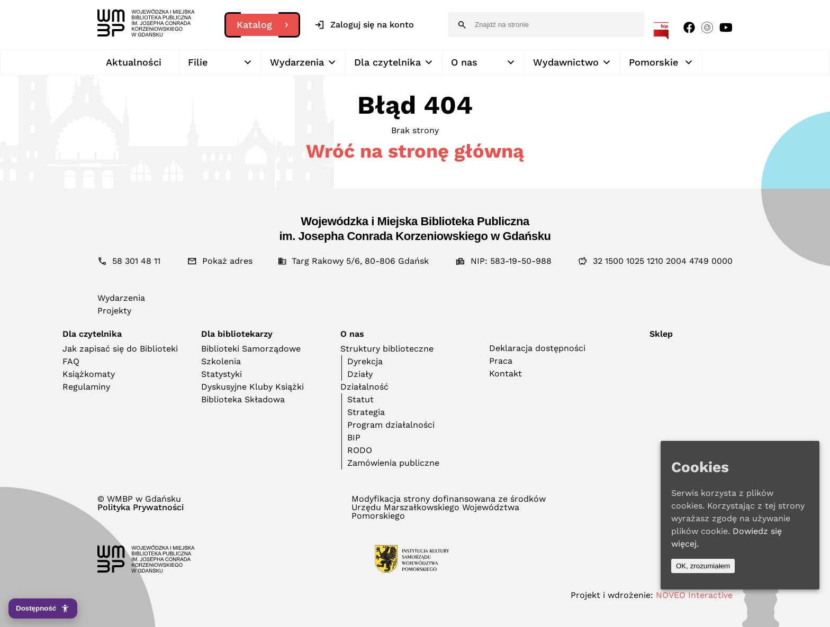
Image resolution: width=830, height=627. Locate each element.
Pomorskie (661, 62)
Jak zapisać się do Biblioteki (120, 349)
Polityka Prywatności (140, 507)
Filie (220, 62)
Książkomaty (88, 374)
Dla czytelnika (394, 62)
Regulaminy (86, 387)
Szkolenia (221, 361)
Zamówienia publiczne (393, 463)
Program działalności (391, 425)
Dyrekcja (365, 361)
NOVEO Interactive (694, 595)
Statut (360, 399)
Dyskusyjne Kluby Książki (252, 387)
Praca (500, 361)
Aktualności (133, 62)
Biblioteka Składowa (243, 399)
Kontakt (505, 373)
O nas (483, 62)
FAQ (70, 361)
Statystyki (221, 374)
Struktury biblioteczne (387, 349)
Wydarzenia (303, 62)
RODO (359, 450)
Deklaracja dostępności (537, 348)
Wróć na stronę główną (415, 151)
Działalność (364, 387)
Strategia (366, 412)
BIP (353, 437)
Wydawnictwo (572, 62)
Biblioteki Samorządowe (251, 349)
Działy (360, 374)
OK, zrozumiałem (703, 566)
